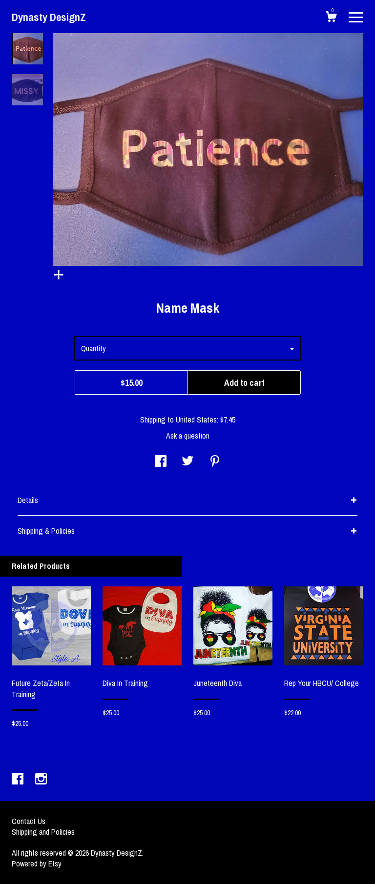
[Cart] (331, 18)
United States (196, 419)
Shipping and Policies (43, 831)
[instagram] (41, 779)
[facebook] (18, 779)
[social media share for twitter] (187, 462)
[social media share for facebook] (161, 462)
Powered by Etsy (37, 863)
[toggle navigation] (356, 16)
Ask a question (187, 435)
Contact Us (28, 821)
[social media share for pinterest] (215, 462)
